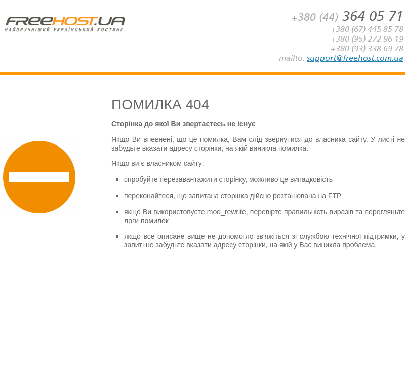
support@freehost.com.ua (355, 58)
